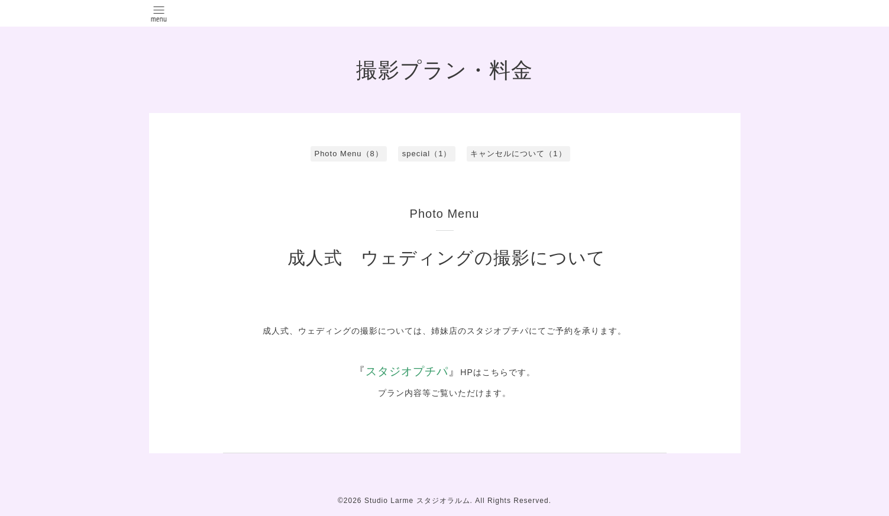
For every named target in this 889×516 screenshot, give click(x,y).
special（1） (427, 153)
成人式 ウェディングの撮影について (446, 257)
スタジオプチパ (407, 371)
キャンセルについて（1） (518, 153)
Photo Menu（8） (348, 153)
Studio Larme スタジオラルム (417, 500)
